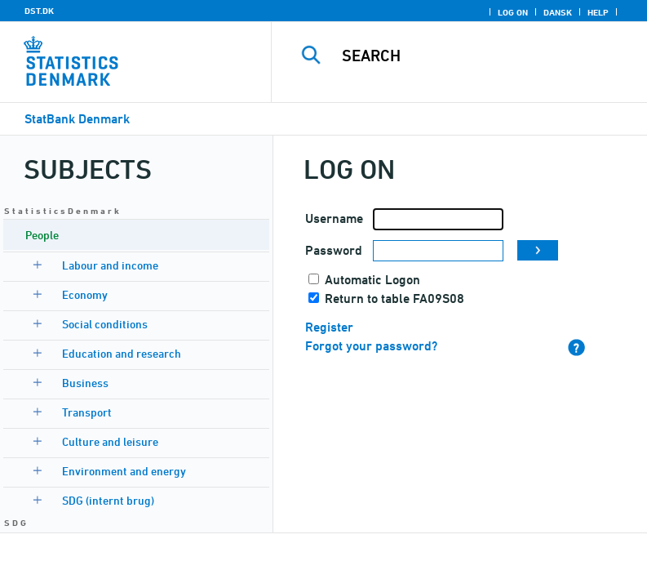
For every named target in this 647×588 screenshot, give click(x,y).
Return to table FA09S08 (394, 298)
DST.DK (39, 10)
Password (333, 250)
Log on (513, 12)
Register (329, 327)
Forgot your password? (371, 346)
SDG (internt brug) (108, 500)
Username (334, 218)
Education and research (121, 353)
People (42, 235)
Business (85, 383)
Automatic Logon (372, 279)
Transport (87, 412)
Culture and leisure (110, 441)
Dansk (557, 12)
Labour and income (110, 265)
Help (598, 12)
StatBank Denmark (77, 119)
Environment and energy (124, 471)
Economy (85, 294)
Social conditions (105, 324)
